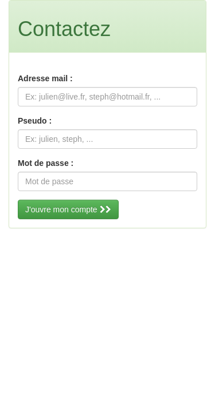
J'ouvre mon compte (68, 209)
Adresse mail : (45, 78)
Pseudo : (35, 120)
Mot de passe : (45, 163)
